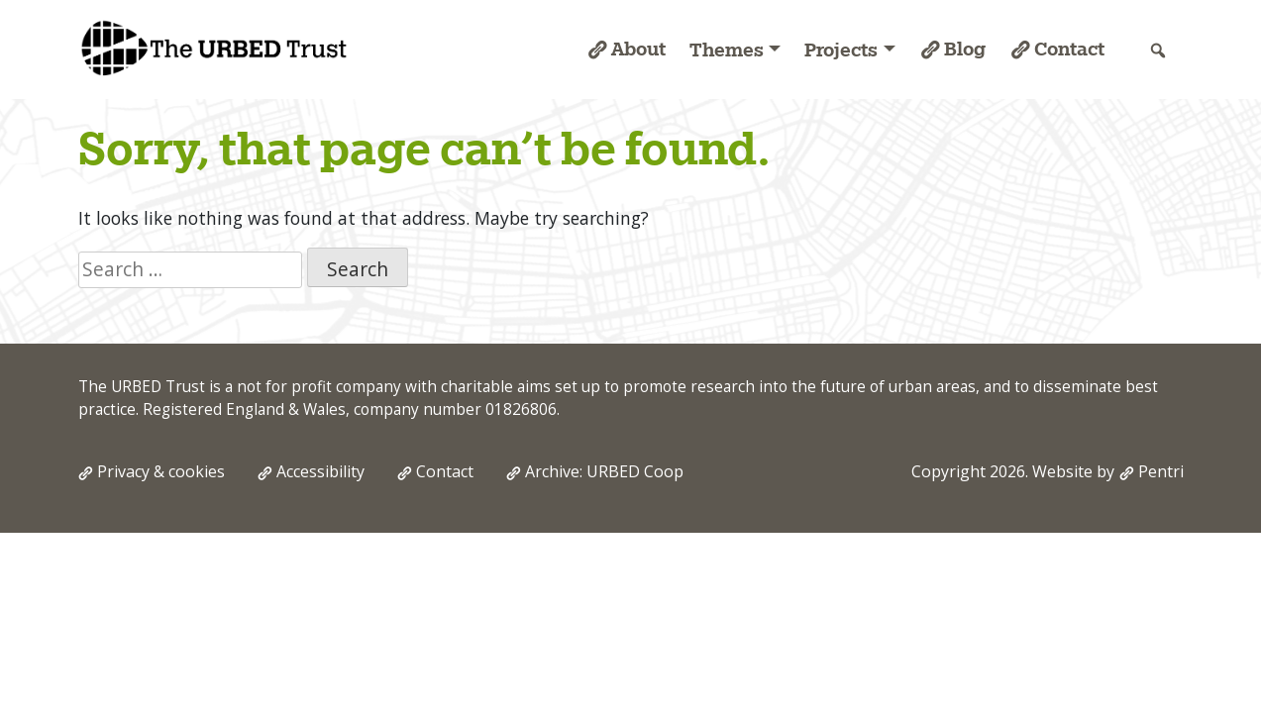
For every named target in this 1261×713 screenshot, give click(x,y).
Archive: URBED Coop (604, 471)
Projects (841, 49)
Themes (726, 49)
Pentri (1161, 471)
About (638, 48)
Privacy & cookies (161, 471)
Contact (1069, 48)
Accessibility (320, 471)
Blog (965, 48)
